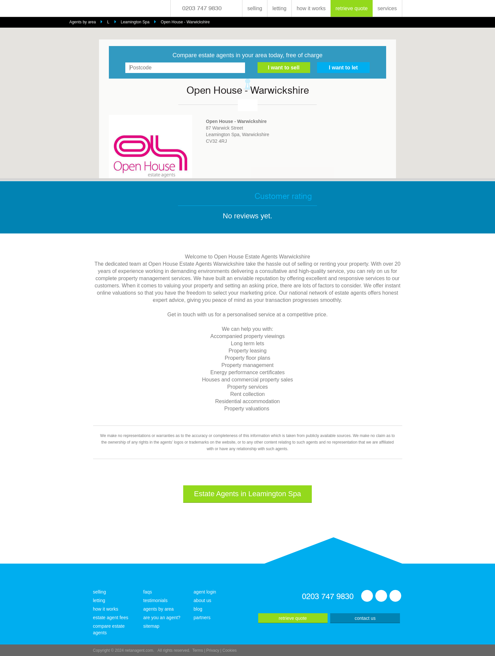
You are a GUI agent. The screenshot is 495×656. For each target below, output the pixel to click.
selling (254, 8)
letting (279, 8)
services (387, 8)
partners (202, 617)
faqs (147, 592)
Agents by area (82, 22)
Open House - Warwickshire (185, 22)
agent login (205, 592)
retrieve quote (351, 8)
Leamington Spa (135, 22)
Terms (197, 650)
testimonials (155, 600)
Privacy (212, 650)
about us (202, 600)
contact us (365, 618)
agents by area (158, 609)
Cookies (229, 650)
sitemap (151, 626)
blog (198, 609)
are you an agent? (162, 617)
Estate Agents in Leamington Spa (247, 494)
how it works (311, 8)
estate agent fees (110, 617)
